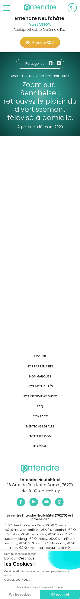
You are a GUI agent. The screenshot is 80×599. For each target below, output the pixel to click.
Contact (40, 416)
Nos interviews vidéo (40, 396)
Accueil (40, 356)
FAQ (40, 406)
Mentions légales (40, 426)
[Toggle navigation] (6, 8)
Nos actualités (40, 386)
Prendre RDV (40, 42)
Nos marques (40, 376)
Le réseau (40, 446)
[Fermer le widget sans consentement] (20, 554)
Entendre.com (40, 436)
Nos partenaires (40, 366)
